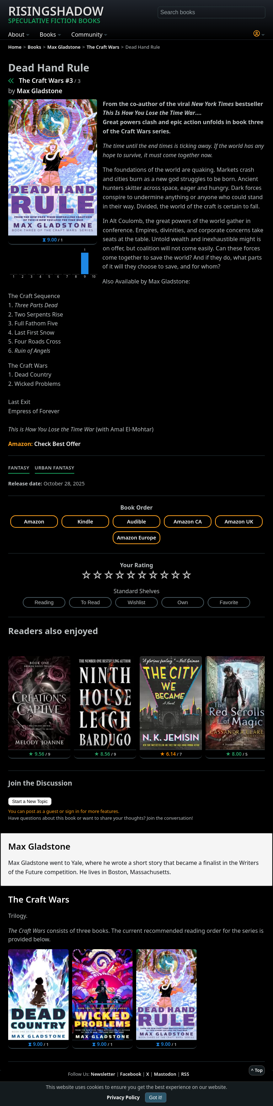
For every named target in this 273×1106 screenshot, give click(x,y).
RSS (185, 1074)
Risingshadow (55, 14)
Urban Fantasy (55, 467)
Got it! (155, 1097)
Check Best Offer (57, 444)
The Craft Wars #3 (46, 80)
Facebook (130, 1074)
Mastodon (165, 1074)
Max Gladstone (39, 90)
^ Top (257, 1070)
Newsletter (103, 1074)
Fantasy (19, 467)
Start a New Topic (30, 801)
